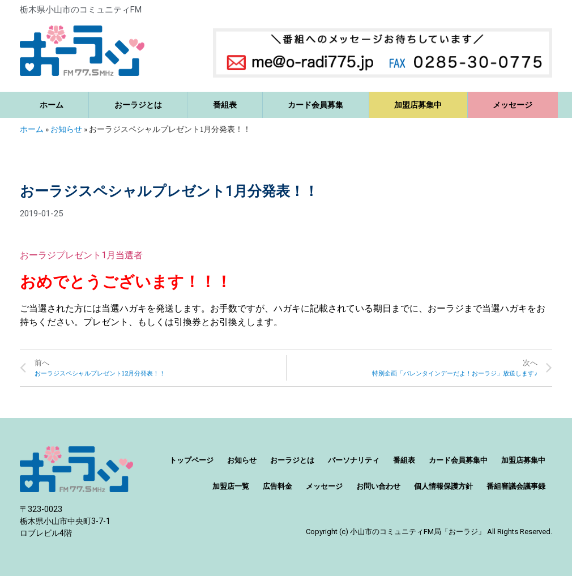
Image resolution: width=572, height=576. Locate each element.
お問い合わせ (378, 486)
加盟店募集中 (418, 104)
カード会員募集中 (458, 460)
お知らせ (66, 129)
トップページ (191, 460)
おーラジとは (138, 104)
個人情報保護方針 (443, 486)
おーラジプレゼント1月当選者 (81, 255)
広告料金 (277, 486)
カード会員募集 (315, 104)
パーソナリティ (353, 460)
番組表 (225, 104)
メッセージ (512, 104)
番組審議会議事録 (515, 486)
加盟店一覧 (230, 486)
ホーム (51, 104)
